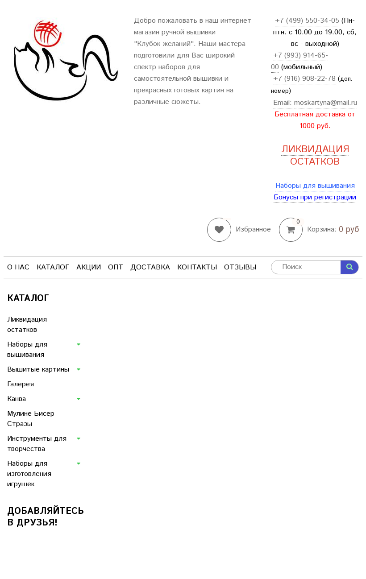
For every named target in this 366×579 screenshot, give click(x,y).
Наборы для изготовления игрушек (29, 474)
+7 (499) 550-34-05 (307, 21)
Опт (115, 267)
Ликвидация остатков (27, 324)
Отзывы (240, 267)
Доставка (150, 267)
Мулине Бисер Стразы (30, 419)
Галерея (20, 384)
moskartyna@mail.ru (325, 103)
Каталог (53, 267)
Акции (88, 267)
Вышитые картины (38, 369)
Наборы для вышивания (315, 186)
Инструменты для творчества (37, 444)
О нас (18, 267)
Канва (16, 399)
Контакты (197, 267)
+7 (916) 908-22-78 (304, 79)
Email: (283, 103)
